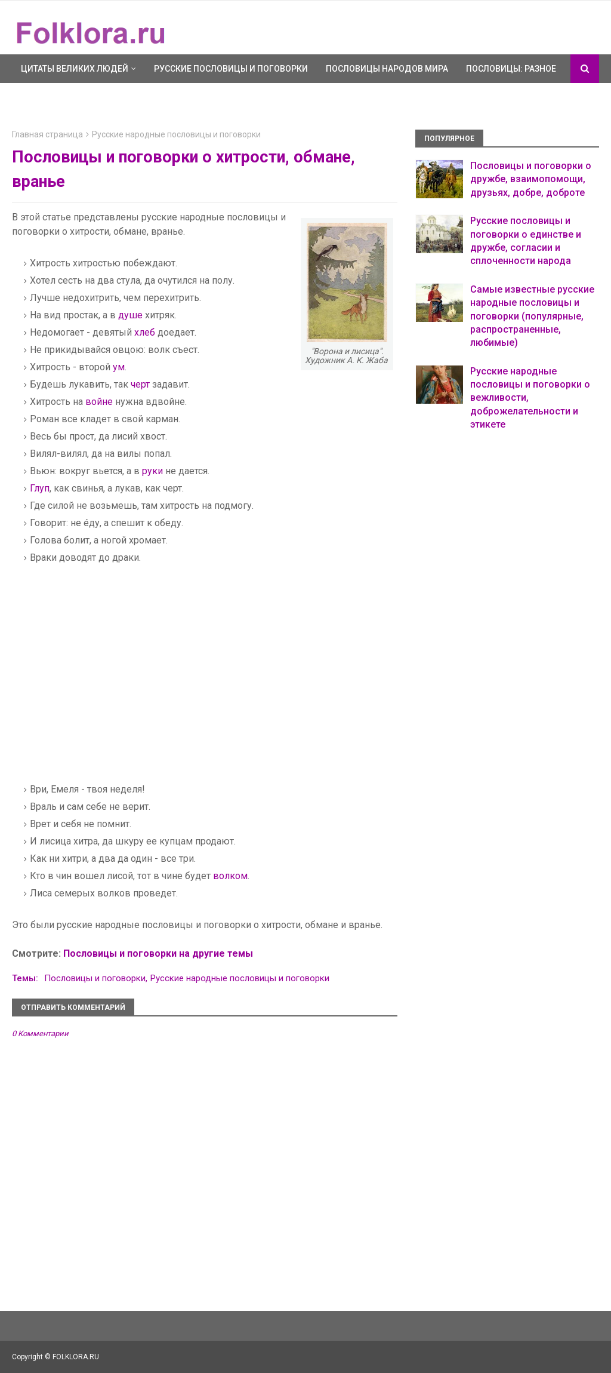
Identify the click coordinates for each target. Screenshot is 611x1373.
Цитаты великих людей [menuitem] (74, 68)
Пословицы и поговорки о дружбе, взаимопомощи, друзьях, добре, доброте (530, 179)
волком (230, 875)
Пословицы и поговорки (95, 978)
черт (140, 384)
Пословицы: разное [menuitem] (511, 68)
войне (99, 401)
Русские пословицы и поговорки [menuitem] (231, 68)
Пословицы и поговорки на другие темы (158, 953)
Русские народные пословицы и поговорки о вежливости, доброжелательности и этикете (530, 398)
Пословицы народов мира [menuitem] (387, 68)
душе (130, 315)
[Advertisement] (124, 680)
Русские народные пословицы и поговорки (176, 134)
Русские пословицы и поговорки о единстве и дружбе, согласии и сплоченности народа (525, 240)
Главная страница (47, 134)
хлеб (144, 332)
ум (119, 367)
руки (152, 471)
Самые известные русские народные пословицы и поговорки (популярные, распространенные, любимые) (532, 316)
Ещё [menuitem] (30, 97)
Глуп (40, 488)
